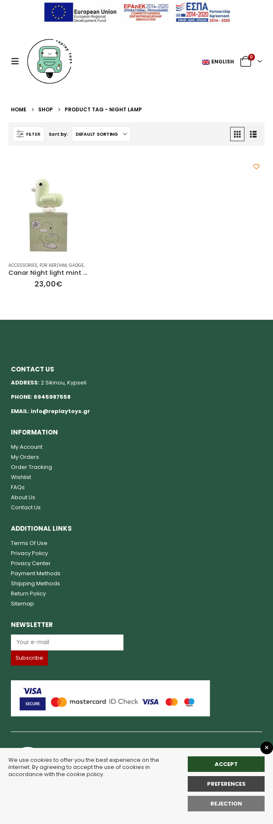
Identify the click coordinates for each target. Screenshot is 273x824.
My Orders (25, 457)
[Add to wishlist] (256, 166)
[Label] (67, 642)
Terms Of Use (29, 543)
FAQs (18, 487)
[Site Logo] (49, 61)
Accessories (22, 265)
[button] (17, 61)
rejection (226, 804)
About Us (23, 497)
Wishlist (21, 477)
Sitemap (22, 604)
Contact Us (26, 507)
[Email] (136, 642)
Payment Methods (35, 573)
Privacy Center (31, 563)
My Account (26, 447)
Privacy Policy (29, 553)
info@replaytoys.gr (60, 411)
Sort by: (58, 134)
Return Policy (28, 594)
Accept (226, 764)
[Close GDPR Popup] (266, 748)
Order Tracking (31, 467)
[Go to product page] (48, 215)
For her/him (53, 265)
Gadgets (79, 265)
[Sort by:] (101, 134)
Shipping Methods (35, 583)
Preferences (226, 784)
